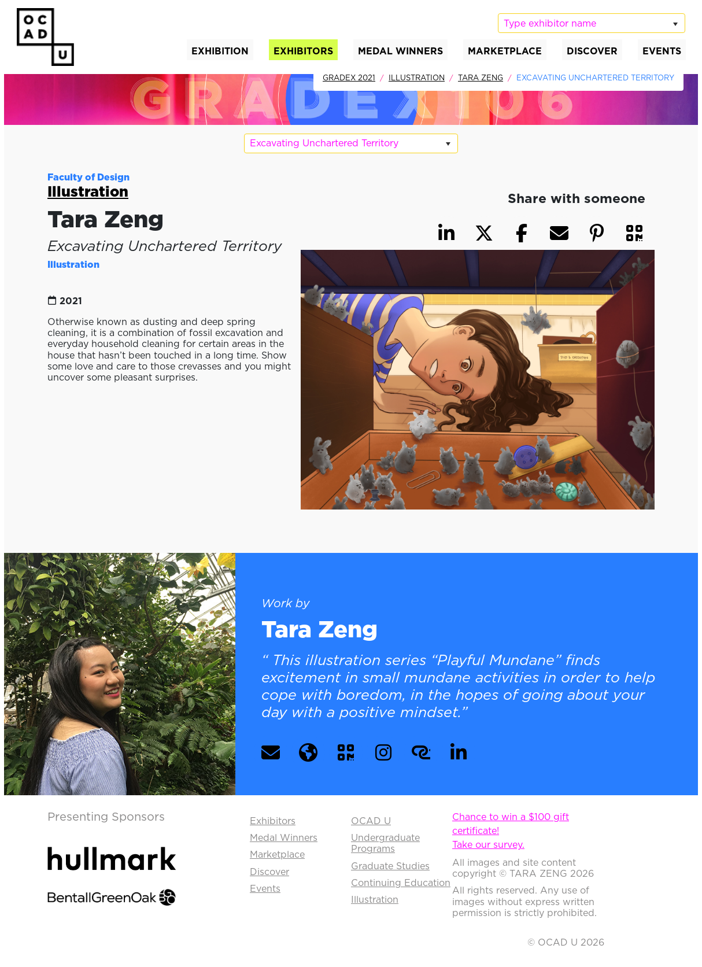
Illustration (417, 77)
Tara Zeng (480, 77)
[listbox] (591, 23)
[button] (634, 233)
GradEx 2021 (349, 77)
